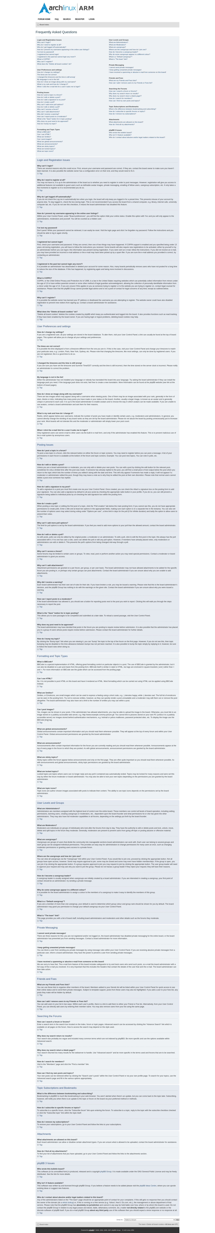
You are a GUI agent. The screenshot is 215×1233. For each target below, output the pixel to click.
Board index (44, 25)
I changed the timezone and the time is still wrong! (56, 77)
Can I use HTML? (44, 134)
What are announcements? (47, 144)
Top (40, 174)
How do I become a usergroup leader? (123, 52)
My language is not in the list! (48, 79)
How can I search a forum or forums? (123, 91)
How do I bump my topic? (46, 124)
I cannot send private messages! (121, 67)
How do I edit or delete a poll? (48, 107)
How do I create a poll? (46, 102)
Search (67, 19)
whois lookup (67, 1202)
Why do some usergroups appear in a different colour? (129, 54)
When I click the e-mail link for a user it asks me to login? (58, 87)
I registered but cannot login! (48, 54)
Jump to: (119, 1220)
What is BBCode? (44, 132)
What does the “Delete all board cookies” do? (54, 64)
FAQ (57, 19)
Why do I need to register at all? (49, 45)
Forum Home (44, 19)
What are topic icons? (45, 151)
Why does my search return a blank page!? (125, 96)
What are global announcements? (50, 141)
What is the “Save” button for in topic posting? (54, 119)
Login (91, 19)
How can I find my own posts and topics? (124, 101)
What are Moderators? (117, 45)
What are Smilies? (44, 137)
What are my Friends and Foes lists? (123, 80)
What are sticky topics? (46, 146)
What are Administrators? (118, 42)
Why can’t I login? (44, 42)
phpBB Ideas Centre (148, 1186)
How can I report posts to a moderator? (52, 116)
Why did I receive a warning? (48, 114)
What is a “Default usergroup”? (120, 57)
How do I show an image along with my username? (56, 82)
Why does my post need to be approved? (52, 121)
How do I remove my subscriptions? (122, 114)
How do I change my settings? (48, 72)
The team (142, 1224)
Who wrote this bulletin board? (120, 132)
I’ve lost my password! (45, 52)
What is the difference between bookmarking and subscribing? (132, 109)
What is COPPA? (43, 59)
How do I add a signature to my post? (51, 100)
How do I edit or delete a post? (48, 97)
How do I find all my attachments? (122, 124)
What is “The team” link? (118, 59)
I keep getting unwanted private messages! (125, 70)
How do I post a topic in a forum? (49, 95)
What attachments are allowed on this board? (126, 122)
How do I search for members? (120, 98)
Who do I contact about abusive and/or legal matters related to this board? (137, 137)
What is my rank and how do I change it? (52, 84)
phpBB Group (106, 1172)
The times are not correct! (47, 74)
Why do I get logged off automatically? (51, 47)
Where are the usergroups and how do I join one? (127, 49)
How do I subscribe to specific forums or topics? (127, 111)
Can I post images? (44, 139)
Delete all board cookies (155, 1224)
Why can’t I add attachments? (48, 112)
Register (79, 19)
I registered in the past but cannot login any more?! (56, 57)
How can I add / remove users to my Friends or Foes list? (130, 83)
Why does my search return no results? (124, 93)
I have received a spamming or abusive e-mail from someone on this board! (137, 72)
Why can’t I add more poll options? (50, 104)
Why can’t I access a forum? (48, 109)
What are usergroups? (117, 47)
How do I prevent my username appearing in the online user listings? (63, 49)
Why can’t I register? (45, 61)
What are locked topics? (46, 149)
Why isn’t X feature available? (120, 135)
